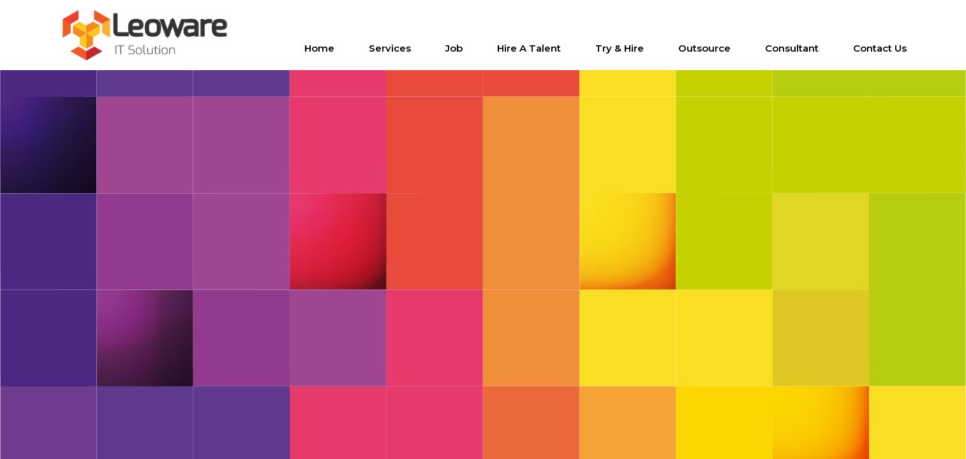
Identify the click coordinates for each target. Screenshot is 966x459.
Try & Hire (619, 48)
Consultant (792, 48)
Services (390, 48)
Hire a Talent (529, 48)
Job (454, 48)
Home (319, 48)
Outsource (704, 48)
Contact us (880, 48)
